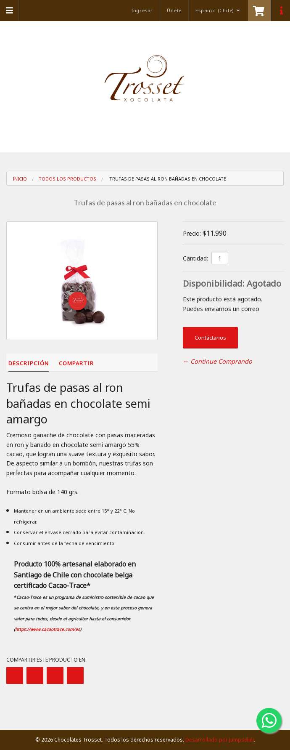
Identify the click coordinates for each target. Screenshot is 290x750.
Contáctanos (210, 337)
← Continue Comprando (217, 361)
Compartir (76, 363)
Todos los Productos (67, 179)
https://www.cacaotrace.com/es (47, 629)
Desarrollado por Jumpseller (219, 739)
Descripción (28, 363)
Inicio (20, 179)
